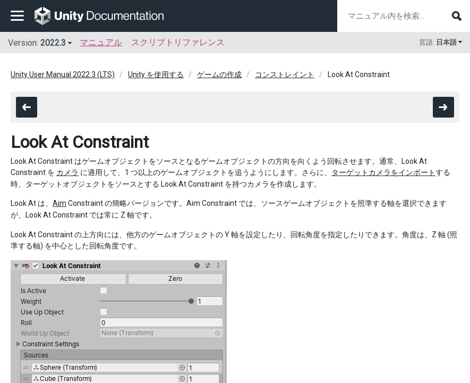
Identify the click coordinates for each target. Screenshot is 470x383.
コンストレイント (284, 74)
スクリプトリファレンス (178, 42)
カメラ (67, 172)
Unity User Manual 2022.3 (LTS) (63, 74)
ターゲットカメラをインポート (383, 172)
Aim (59, 203)
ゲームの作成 (219, 74)
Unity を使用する (156, 74)
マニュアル (101, 42)
